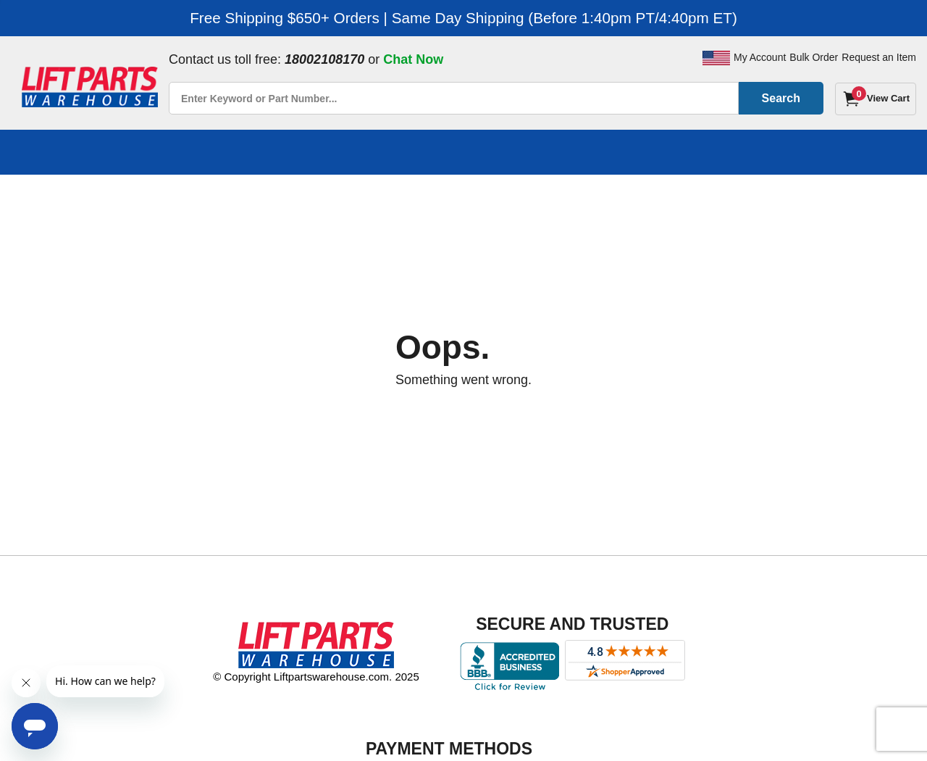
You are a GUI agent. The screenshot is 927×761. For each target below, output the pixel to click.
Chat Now (413, 59)
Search (781, 98)
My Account (760, 57)
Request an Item (879, 57)
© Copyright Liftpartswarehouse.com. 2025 (316, 676)
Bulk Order (813, 57)
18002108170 (324, 59)
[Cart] (875, 99)
